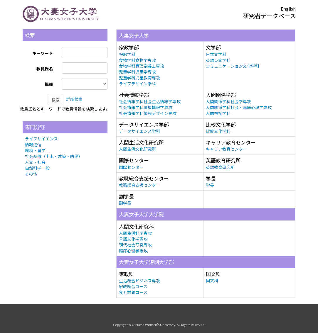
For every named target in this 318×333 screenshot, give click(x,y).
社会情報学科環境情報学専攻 (145, 107)
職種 (49, 84)
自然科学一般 (37, 168)
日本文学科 (216, 54)
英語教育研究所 (220, 167)
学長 (210, 185)
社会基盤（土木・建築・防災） (54, 156)
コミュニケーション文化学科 (232, 66)
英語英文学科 (218, 60)
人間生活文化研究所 (137, 149)
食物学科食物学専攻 (137, 60)
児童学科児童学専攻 (137, 72)
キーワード (42, 53)
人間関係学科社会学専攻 (228, 101)
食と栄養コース (133, 292)
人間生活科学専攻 (135, 233)
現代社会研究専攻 (135, 245)
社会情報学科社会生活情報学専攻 (150, 101)
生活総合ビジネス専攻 (139, 280)
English (288, 9)
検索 (55, 100)
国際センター (131, 167)
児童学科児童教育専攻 (139, 78)
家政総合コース (133, 286)
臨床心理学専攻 (133, 251)
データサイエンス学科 (139, 131)
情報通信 (33, 144)
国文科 (212, 280)
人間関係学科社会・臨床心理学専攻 (239, 107)
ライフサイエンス (41, 139)
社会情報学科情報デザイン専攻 (147, 113)
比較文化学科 (218, 131)
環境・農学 (35, 150)
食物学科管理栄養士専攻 (141, 66)
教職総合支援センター (139, 185)
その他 (31, 174)
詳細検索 (74, 99)
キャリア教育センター (226, 149)
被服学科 (127, 54)
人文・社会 (35, 162)
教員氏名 (44, 69)
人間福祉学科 (218, 113)
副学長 (125, 203)
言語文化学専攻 (133, 239)
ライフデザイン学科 (137, 83)
